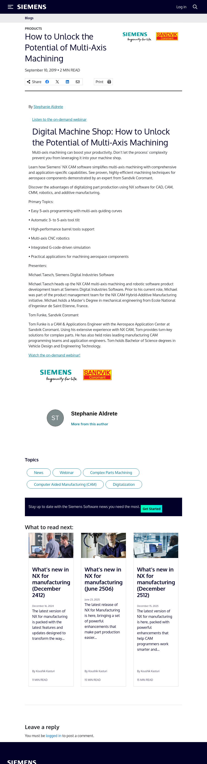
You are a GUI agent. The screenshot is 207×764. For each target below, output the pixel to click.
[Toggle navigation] (177, 18)
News (38, 472)
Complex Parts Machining (111, 472)
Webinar (67, 472)
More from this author (89, 424)
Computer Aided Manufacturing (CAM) (65, 484)
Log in (181, 7)
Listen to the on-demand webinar (59, 119)
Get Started (151, 509)
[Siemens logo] (31, 7)
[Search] (195, 6)
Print (100, 81)
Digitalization (124, 484)
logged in (53, 735)
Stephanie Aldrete (48, 106)
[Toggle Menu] (10, 7)
